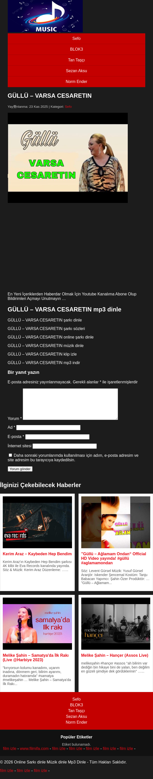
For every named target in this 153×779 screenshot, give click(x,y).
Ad (11, 433)
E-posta (16, 442)
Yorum (15, 424)
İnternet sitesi (20, 452)
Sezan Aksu (76, 71)
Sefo (76, 38)
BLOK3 (76, 49)
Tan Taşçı (76, 60)
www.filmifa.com (34, 754)
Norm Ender (76, 81)
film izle (9, 754)
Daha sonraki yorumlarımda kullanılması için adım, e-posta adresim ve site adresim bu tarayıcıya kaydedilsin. (73, 463)
